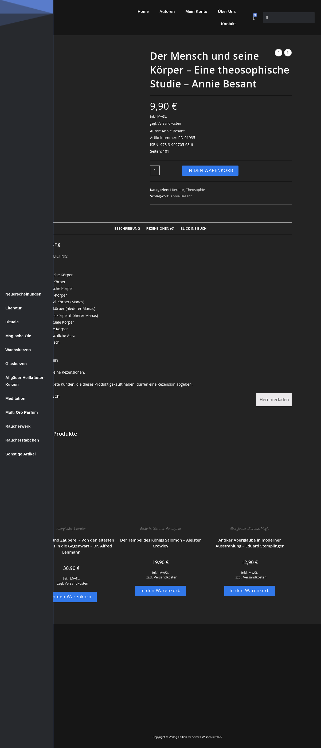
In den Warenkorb (210, 170)
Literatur (13, 308)
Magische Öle (18, 335)
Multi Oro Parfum (21, 412)
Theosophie (195, 189)
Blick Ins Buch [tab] (193, 228)
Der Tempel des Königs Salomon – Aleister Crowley (160, 543)
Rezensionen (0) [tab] (160, 228)
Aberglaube (64, 528)
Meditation (15, 398)
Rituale (12, 322)
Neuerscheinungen (23, 294)
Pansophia (173, 528)
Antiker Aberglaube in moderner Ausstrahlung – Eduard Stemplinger (250, 543)
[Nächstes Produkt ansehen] (288, 52)
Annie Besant (181, 196)
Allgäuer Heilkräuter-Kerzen (25, 381)
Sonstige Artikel (20, 454)
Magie (265, 528)
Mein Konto (196, 11)
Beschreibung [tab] (127, 228)
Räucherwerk (17, 426)
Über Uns (227, 11)
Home (143, 11)
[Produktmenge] (155, 170)
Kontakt (228, 23)
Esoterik (145, 528)
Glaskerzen (16, 363)
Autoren (167, 11)
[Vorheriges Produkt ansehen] (278, 52)
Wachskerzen (18, 349)
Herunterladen (274, 399)
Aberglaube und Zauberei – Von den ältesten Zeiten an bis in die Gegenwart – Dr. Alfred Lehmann (71, 546)
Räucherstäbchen (22, 440)
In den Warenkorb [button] (71, 597)
